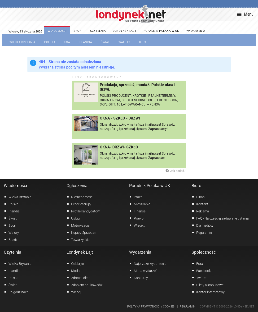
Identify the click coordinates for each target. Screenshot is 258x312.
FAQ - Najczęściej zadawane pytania (220, 218)
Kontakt (200, 203)
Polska (11, 203)
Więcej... (74, 291)
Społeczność (204, 252)
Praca (136, 196)
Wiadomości (15, 185)
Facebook (201, 270)
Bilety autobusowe (207, 284)
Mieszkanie (139, 203)
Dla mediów (202, 225)
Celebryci (75, 263)
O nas (198, 196)
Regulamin (202, 232)
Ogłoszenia (76, 185)
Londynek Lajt (79, 252)
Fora (197, 263)
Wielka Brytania (17, 196)
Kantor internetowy (208, 291)
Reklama (200, 211)
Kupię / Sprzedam (81, 232)
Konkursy (138, 277)
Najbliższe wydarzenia (147, 263)
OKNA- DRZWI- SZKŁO (119, 147)
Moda (73, 270)
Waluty (11, 232)
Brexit (10, 239)
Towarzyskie (77, 239)
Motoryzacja (78, 225)
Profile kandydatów (83, 211)
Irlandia (12, 211)
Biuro (196, 185)
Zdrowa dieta (78, 277)
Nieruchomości (79, 196)
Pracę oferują (78, 203)
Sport (10, 225)
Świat (10, 218)
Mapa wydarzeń (143, 270)
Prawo (136, 218)
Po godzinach (16, 291)
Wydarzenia (140, 252)
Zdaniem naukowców (84, 284)
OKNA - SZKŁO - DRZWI (120, 118)
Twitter (199, 277)
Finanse (137, 211)
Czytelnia (12, 252)
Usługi (73, 218)
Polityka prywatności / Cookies (151, 306)
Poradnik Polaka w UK (149, 185)
